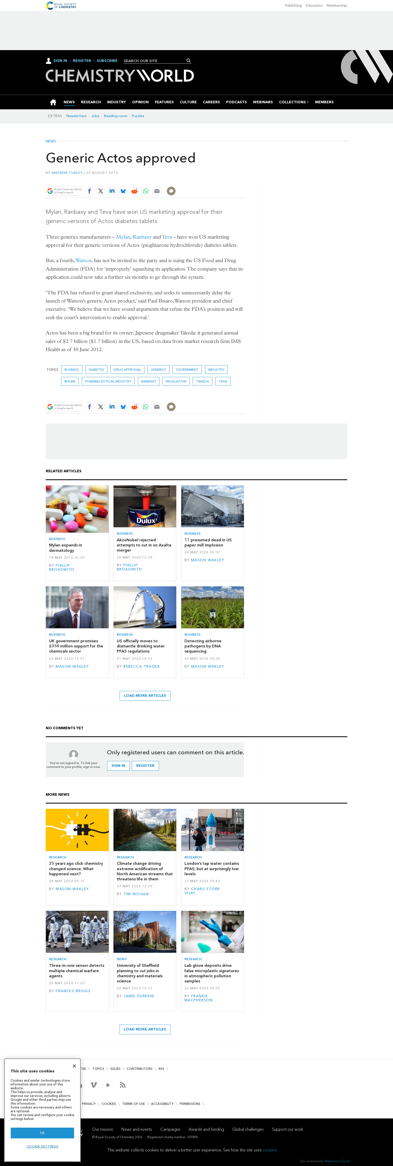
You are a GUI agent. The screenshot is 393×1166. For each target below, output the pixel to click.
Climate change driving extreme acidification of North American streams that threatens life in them (145, 871)
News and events (136, 1129)
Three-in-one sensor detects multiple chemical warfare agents (76, 970)
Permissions (190, 1104)
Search (189, 61)
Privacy (89, 1104)
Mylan (123, 237)
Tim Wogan (136, 894)
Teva (167, 237)
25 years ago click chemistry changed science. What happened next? (76, 868)
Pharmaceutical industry (108, 381)
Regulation (176, 381)
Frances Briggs (73, 991)
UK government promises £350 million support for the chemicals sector (76, 646)
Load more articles (145, 695)
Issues (115, 1069)
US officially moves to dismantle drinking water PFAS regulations (141, 646)
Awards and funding (206, 1129)
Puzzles (138, 116)
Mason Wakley (207, 560)
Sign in (118, 766)
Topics (98, 1069)
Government (187, 370)
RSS (161, 1069)
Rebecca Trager (141, 666)
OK (42, 1133)
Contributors (140, 1069)
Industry (216, 370)
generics (158, 370)
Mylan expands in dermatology (65, 548)
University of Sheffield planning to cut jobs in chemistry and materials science (140, 973)
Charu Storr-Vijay (203, 891)
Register (82, 61)
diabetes (96, 370)
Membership (337, 5)
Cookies (109, 1104)
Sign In (60, 61)
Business (71, 370)
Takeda (202, 381)
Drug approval (127, 370)
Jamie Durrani (138, 996)
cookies (269, 1150)
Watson (83, 260)
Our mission (102, 1129)
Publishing (293, 5)
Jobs (95, 116)
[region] (42, 1110)
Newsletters (76, 116)
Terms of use (133, 1104)
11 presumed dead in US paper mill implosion (208, 542)
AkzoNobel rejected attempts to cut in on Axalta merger (144, 545)
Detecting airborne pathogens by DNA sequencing (203, 646)
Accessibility (162, 1104)
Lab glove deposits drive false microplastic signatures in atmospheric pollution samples (211, 973)
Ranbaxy (142, 237)
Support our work (287, 1129)
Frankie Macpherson (198, 998)
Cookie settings (43, 1146)
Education (314, 5)
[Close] (74, 1066)
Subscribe (107, 61)
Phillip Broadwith (61, 567)
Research (57, 857)
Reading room (115, 116)
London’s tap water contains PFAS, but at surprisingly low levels (211, 868)
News (51, 141)
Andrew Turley (67, 173)
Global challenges (248, 1129)
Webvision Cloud (337, 1161)
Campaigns (170, 1129)
